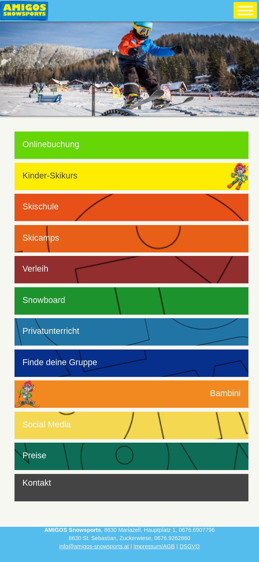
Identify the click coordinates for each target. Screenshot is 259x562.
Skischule (40, 206)
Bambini (225, 393)
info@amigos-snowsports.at (94, 546)
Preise (34, 455)
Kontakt (36, 483)
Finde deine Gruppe (59, 362)
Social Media (46, 424)
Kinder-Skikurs (49, 175)
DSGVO (189, 546)
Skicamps (40, 238)
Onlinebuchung (50, 144)
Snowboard (43, 300)
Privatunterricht (50, 331)
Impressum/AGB (154, 546)
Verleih (35, 269)
